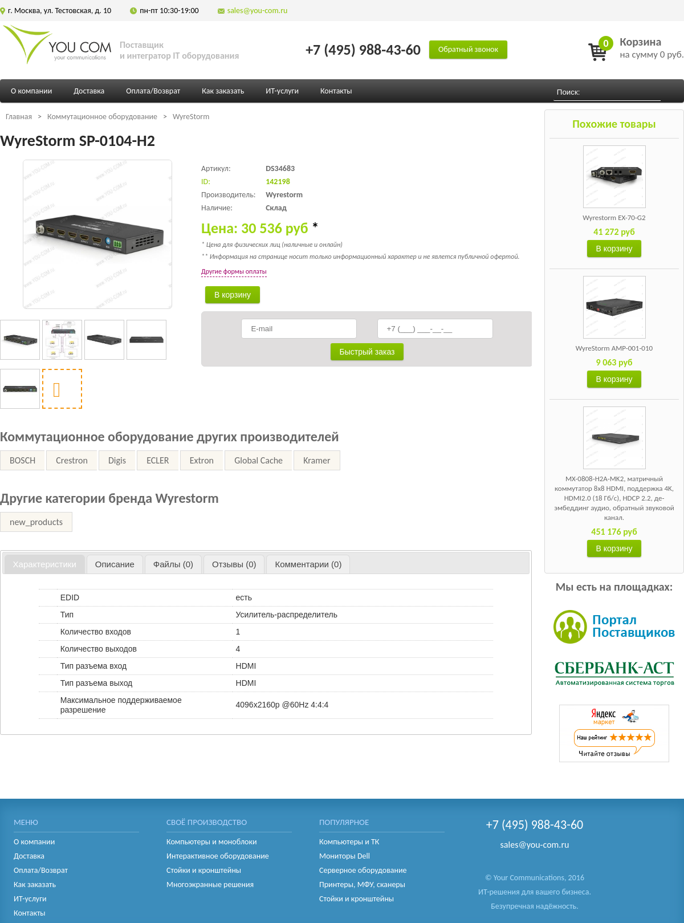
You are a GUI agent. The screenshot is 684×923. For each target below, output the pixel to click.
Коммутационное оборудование (102, 116)
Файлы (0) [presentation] (173, 564)
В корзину (614, 248)
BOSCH (22, 460)
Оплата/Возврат (153, 91)
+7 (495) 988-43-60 (363, 49)
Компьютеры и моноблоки (211, 842)
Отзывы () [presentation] (234, 564)
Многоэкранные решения (210, 884)
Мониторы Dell (344, 856)
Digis (117, 460)
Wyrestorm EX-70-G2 (614, 217)
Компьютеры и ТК (349, 842)
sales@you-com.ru (257, 10)
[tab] (45, 564)
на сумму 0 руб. (652, 47)
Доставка (89, 91)
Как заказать (223, 91)
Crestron (71, 460)
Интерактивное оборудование (217, 856)
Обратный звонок (468, 49)
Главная (19, 116)
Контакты (336, 91)
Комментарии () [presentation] (308, 564)
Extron (202, 460)
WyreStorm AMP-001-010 (614, 348)
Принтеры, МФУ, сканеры (362, 884)
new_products (36, 522)
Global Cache (258, 460)
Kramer (316, 460)
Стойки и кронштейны (203, 870)
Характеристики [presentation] (44, 564)
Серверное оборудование (363, 870)
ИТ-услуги (282, 91)
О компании (31, 91)
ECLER (157, 460)
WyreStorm (191, 116)
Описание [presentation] (115, 564)
